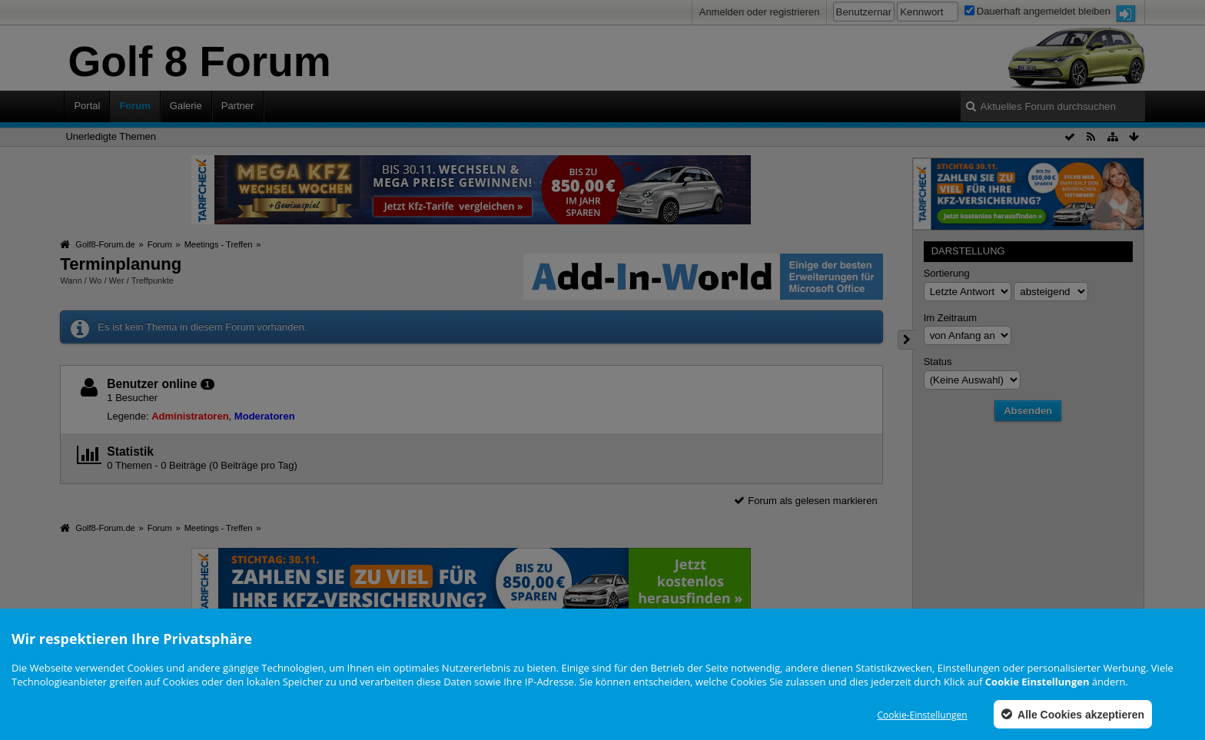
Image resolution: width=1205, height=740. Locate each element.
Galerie (186, 105)
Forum (134, 105)
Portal (87, 105)
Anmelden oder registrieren (759, 12)
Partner (237, 105)
